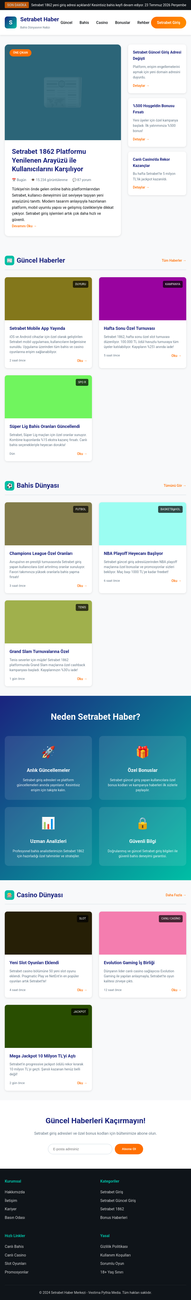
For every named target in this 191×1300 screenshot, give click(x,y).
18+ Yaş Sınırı (111, 1272)
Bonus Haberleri (113, 1217)
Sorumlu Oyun (112, 1263)
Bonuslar (122, 22)
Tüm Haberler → (174, 260)
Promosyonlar (16, 1272)
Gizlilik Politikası (114, 1246)
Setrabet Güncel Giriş (118, 1200)
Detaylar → (141, 86)
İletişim (11, 1200)
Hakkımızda (15, 1192)
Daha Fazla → (176, 895)
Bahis (84, 22)
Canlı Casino (15, 1255)
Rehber (143, 22)
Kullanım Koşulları (115, 1255)
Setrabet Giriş (168, 22)
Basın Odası (15, 1217)
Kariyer (10, 1209)
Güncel (66, 22)
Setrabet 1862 (112, 1209)
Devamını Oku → (24, 226)
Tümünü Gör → (175, 485)
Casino (102, 22)
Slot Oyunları (15, 1263)
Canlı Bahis (14, 1246)
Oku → (82, 361)
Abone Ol (129, 1149)
